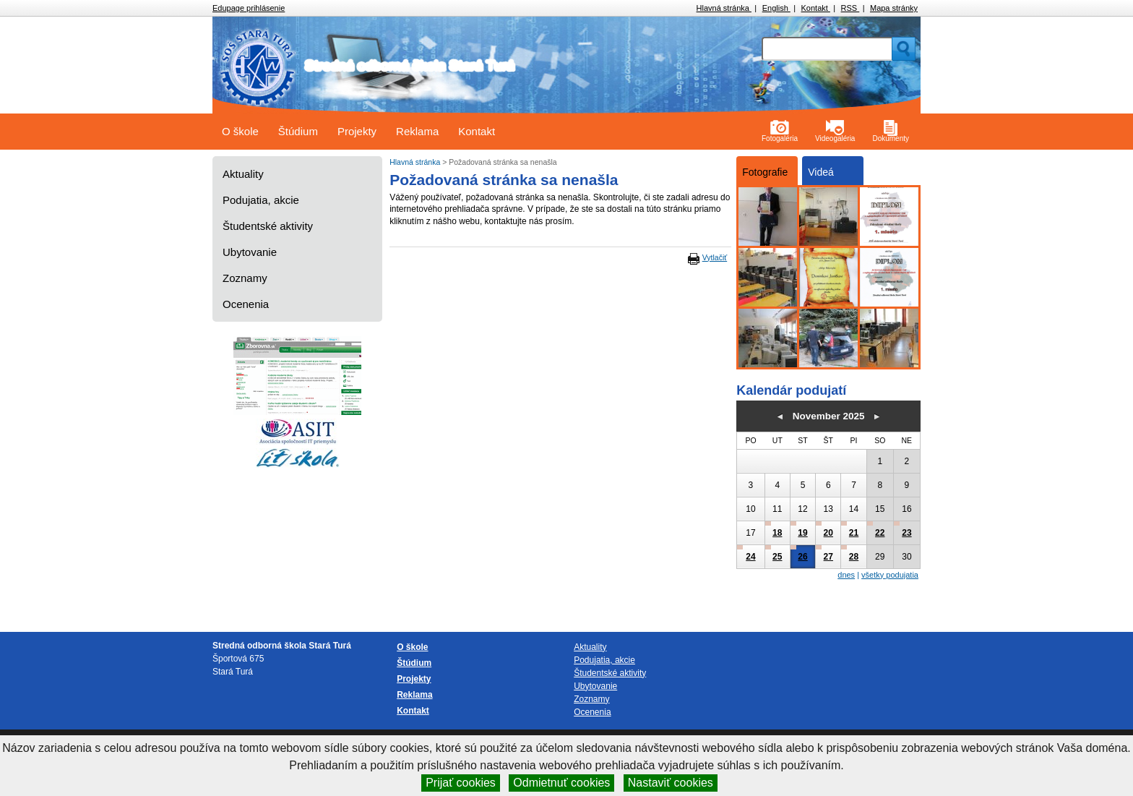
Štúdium (298, 131)
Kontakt (815, 8)
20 (828, 533)
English (776, 8)
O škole (240, 131)
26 (802, 557)
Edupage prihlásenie (248, 8)
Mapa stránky (894, 8)
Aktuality (243, 174)
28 (853, 557)
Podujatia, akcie (261, 200)
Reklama (417, 131)
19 (802, 533)
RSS (850, 8)
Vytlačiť (714, 257)
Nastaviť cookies (670, 782)
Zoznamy (245, 278)
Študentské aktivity (268, 226)
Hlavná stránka (724, 8)
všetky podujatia (889, 574)
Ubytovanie (250, 252)
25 (777, 557)
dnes (846, 574)
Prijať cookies (461, 782)
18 (777, 533)
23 (906, 533)
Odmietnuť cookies (561, 782)
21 (853, 533)
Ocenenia (246, 304)
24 (750, 557)
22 (879, 533)
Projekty (356, 131)
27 (828, 557)
